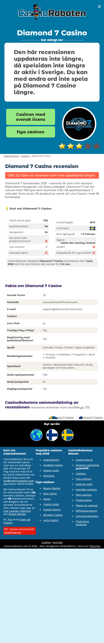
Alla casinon (84, 494)
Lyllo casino (50, 520)
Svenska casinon (86, 489)
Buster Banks (17, 514)
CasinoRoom (51, 459)
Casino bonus (84, 459)
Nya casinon (30, 131)
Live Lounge (10, 511)
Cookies (46, 542)
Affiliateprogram (86, 510)
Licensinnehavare (87, 516)
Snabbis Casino (53, 465)
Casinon (25, 156)
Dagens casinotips (87, 465)
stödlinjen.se (12, 532)
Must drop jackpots (82, 523)
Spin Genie (50, 493)
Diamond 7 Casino (62, 417)
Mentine (94, 546)
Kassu (47, 499)
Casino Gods (51, 470)
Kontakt (58, 542)
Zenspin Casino (53, 515)
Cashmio (25, 511)
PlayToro (48, 475)
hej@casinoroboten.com (18, 480)
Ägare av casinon (87, 505)
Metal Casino (52, 509)
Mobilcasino (84, 500)
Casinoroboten (11, 156)
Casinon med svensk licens (30, 117)
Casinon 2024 (84, 484)
